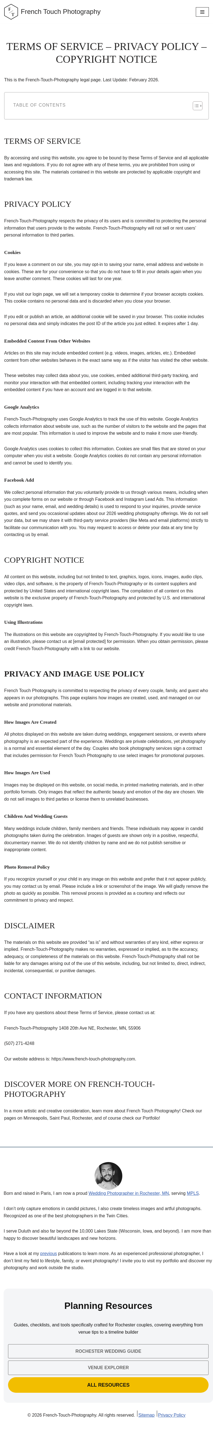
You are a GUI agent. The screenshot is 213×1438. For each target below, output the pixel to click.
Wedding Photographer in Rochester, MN (129, 1203)
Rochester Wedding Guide (108, 1362)
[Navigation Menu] (202, 12)
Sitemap (147, 1426)
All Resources (108, 1396)
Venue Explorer (108, 1378)
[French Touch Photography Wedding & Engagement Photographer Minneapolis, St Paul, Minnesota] (52, 12)
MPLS (194, 1203)
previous (48, 1264)
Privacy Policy (172, 1426)
